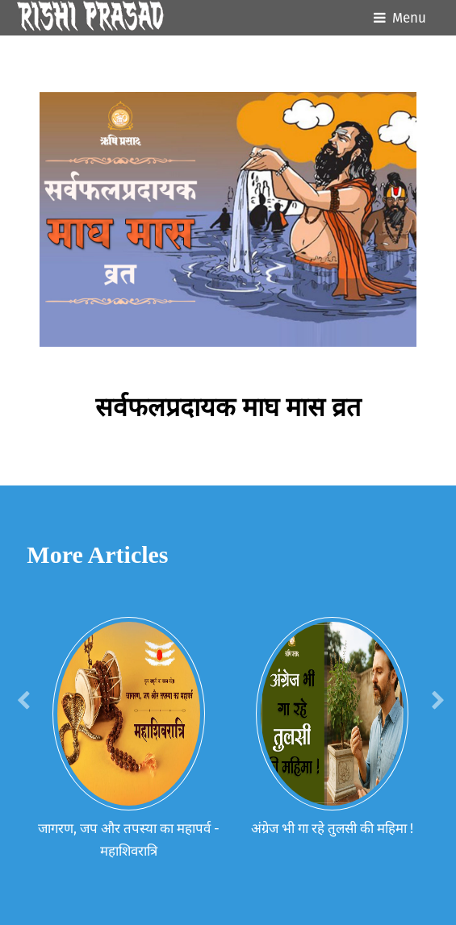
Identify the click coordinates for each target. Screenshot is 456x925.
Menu (409, 18)
